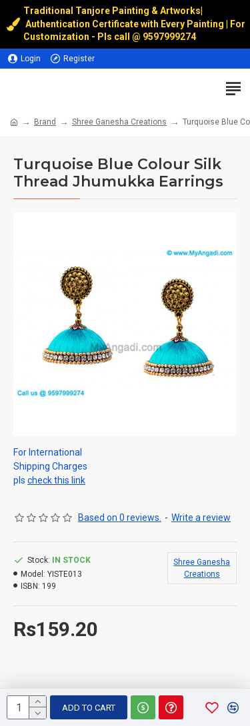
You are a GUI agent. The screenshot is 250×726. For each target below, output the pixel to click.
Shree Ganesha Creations (119, 122)
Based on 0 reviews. (119, 517)
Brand (45, 122)
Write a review (201, 517)
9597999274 (170, 36)
